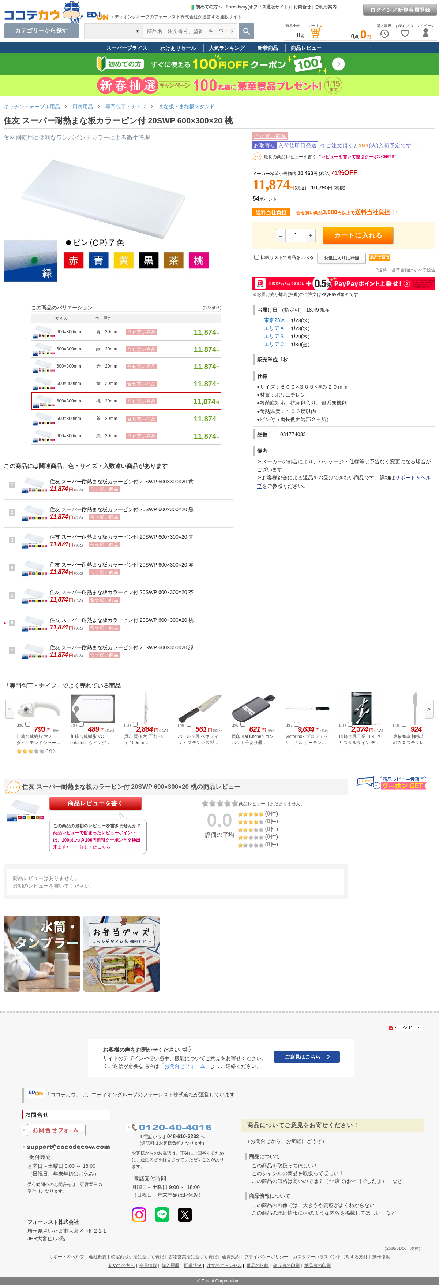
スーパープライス (126, 48)
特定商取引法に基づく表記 (137, 1256)
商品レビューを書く (96, 803)
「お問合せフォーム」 (184, 1066)
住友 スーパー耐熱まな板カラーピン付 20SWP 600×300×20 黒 (122, 509)
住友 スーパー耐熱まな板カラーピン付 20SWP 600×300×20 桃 (122, 620)
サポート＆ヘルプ (66, 1256)
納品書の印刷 (317, 1265)
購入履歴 (170, 1265)
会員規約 (231, 1256)
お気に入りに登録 (341, 258)
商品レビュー (306, 48)
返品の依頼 (258, 1265)
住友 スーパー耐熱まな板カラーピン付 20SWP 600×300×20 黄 (122, 481)
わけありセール (178, 48)
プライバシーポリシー (266, 1256)
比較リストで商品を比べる (287, 257)
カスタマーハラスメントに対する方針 (330, 1256)
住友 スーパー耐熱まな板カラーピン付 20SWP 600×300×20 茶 (122, 592)
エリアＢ (274, 336)
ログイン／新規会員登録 (400, 10)
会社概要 (97, 1256)
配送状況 (193, 1265)
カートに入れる (358, 235)
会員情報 (148, 1265)
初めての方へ (206, 7)
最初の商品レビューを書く (290, 156)
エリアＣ (274, 344)
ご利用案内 (326, 7)
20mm (111, 331)
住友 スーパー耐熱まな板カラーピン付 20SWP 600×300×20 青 (122, 537)
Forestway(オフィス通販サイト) (258, 7)
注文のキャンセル (224, 1265)
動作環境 (381, 1256)
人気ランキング (227, 48)
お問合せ (302, 7)
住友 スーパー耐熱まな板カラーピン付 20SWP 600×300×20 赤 (122, 565)
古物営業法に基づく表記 (193, 1256)
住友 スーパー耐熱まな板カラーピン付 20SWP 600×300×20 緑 (122, 647)
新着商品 (268, 48)
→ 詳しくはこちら (92, 847)
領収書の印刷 (286, 1265)
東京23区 (274, 320)
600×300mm (69, 331)
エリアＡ (274, 328)
